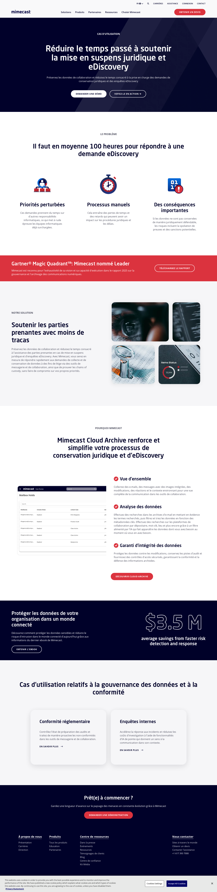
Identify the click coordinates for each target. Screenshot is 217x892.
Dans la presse (87, 842)
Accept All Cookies (176, 883)
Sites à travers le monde (184, 842)
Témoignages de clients (92, 853)
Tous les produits (58, 842)
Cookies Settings (154, 883)
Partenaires (55, 849)
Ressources (86, 849)
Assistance (172, 3)
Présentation (25, 842)
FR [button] (140, 3)
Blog (82, 857)
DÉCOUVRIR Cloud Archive (132, 576)
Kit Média (85, 864)
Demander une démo (89, 93)
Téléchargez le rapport (174, 268)
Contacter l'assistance (183, 849)
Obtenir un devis (190, 12)
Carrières (158, 3)
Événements (86, 846)
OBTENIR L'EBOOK (26, 649)
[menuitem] (66, 14)
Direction (23, 849)
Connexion (187, 3)
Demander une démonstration (108, 815)
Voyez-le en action (127, 93)
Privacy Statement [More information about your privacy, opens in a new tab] (15, 888)
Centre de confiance (90, 860)
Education (54, 846)
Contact (201, 3)
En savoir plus (49, 746)
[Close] (212, 883)
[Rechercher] (148, 3)
